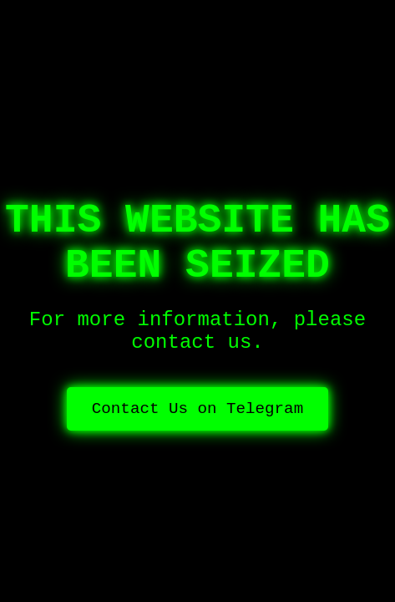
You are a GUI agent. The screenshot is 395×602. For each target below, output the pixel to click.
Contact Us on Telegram (197, 409)
